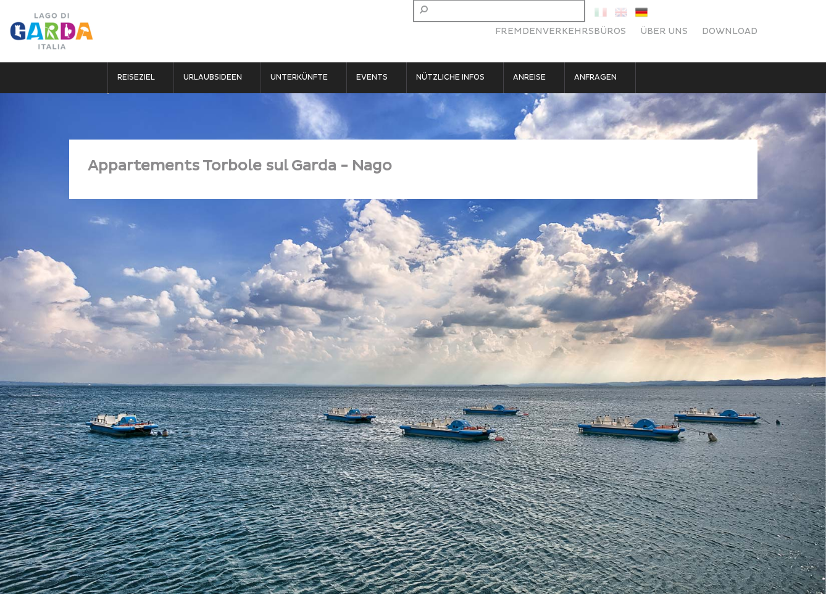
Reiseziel (136, 77)
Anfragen (595, 77)
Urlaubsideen (212, 77)
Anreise (529, 77)
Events (372, 77)
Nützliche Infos (450, 77)
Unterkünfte (299, 77)
